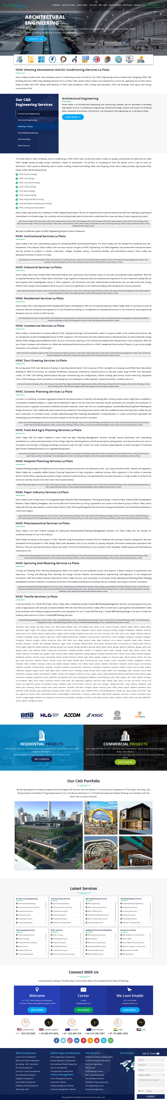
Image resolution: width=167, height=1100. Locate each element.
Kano (116, 654)
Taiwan (120, 687)
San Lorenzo (136, 681)
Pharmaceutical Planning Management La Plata (40, 558)
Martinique (49, 667)
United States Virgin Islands (101, 694)
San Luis (145, 681)
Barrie (24, 633)
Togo (149, 691)
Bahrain (77, 630)
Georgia (70, 647)
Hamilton (80, 650)
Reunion (57, 681)
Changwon (147, 637)
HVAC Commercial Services (40, 326)
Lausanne (38, 660)
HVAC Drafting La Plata (99, 221)
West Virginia (97, 697)
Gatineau (45, 647)
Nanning (92, 670)
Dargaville (127, 640)
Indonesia (25, 654)
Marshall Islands (38, 667)
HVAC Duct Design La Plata (68, 384)
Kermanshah (50, 657)
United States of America (80, 694)
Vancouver (125, 694)
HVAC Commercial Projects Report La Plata (106, 355)
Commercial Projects (128, 911)
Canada (36, 637)
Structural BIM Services (95, 950)
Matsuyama (96, 667)
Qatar (113, 677)
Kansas (121, 654)
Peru (75, 677)
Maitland (33, 664)
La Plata (107, 660)
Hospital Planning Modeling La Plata (86, 487)
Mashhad (65, 667)
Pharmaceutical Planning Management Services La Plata (37, 556)
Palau (105, 674)
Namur (70, 670)
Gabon (24, 647)
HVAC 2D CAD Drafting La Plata (138, 221)
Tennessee (76, 691)
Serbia (55, 687)
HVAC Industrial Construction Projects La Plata (32, 291)
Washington (70, 697)
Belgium (60, 633)
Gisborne (123, 647)
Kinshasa (115, 657)
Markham (19, 667)
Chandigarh (121, 637)
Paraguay (29, 677)
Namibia (64, 670)
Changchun (130, 637)
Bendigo (72, 633)
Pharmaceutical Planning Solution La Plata (128, 558)
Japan (65, 654)
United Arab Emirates (49, 694)
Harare (105, 650)
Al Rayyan (115, 627)
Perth (71, 677)
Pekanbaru (53, 677)
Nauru (130, 670)
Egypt (63, 644)
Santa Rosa (97, 684)
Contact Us (35, 38)
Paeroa (100, 674)
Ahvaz (91, 627)
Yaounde (138, 697)
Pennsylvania (63, 677)
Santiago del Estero (117, 684)
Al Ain (102, 627)
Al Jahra (108, 627)
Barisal (18, 633)
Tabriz (109, 687)
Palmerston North (132, 674)
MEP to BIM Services (94, 911)
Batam (34, 633)
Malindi (85, 664)
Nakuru (58, 670)
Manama (104, 664)
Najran (52, 670)
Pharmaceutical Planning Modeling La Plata (99, 558)
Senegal (44, 687)
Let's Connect (154, 5)
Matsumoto (86, 667)
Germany (92, 647)
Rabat (134, 677)
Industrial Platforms (24, 950)
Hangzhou (98, 650)
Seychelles (71, 687)
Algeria (27, 630)
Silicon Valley (96, 1097)
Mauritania (106, 667)
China (75, 640)
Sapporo (134, 684)
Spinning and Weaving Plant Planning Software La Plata (106, 589)
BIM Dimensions (127, 954)
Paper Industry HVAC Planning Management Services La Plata (38, 516)
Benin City (93, 633)
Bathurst (41, 633)
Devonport (27, 644)
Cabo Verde (115, 633)
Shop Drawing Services (25, 935)
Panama (143, 674)
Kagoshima (79, 654)
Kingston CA (106, 657)
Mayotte (122, 667)
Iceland (125, 650)
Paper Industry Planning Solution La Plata (134, 518)
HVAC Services (57, 935)
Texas (83, 691)
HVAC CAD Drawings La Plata (122, 384)
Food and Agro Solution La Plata (129, 456)
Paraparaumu (39, 677)
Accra (53, 627)
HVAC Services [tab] (24, 145)
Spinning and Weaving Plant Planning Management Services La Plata (40, 587)
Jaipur (53, 654)
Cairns (122, 633)
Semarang (30, 687)
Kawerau (147, 654)
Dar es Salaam (116, 640)
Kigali (86, 657)
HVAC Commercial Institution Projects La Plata (97, 260)
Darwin (134, 640)
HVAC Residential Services (40, 298)
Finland (134, 644)
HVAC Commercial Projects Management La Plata (122, 353)
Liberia (69, 660)
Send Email (130, 1010)
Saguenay (88, 681)
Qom (129, 677)
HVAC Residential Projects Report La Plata (105, 320)
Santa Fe (88, 684)
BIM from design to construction (132, 946)
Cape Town (51, 637)
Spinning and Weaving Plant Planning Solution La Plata (89, 591)
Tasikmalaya (46, 691)
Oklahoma (80, 674)
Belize (66, 633)
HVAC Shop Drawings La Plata (116, 224)
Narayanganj (122, 670)
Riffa (72, 681)
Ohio (66, 674)
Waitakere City (40, 697)
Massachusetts (75, 667)
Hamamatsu (62, 650)
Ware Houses (22, 946)
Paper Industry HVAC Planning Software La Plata (73, 518)
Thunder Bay (120, 691)
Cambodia (19, 637)
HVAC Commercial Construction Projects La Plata (33, 353)
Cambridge (28, 637)
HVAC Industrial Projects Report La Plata (105, 293)
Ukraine (32, 694)
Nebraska (136, 670)
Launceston (29, 660)
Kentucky (36, 657)
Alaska (130, 627)
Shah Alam (80, 687)
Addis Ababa (60, 627)
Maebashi (19, 664)
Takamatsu (142, 687)
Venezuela (141, 694)
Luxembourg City (91, 660)
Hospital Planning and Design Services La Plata (87, 485)
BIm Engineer (91, 939)
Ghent (110, 647)
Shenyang (102, 687)
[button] (12, 28)
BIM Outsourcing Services (96, 943)
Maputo (137, 664)
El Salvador (76, 644)
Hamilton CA (88, 650)
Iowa (41, 654)
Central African (106, 637)
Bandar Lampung (103, 630)
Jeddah (71, 654)
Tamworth (19, 691)
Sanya (127, 684)
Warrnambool (60, 697)
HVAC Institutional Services (41, 236)
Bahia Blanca (68, 630)
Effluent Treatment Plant (61, 923)
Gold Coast (147, 647)
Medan (141, 667)
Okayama (72, 674)
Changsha (138, 637)
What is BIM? (126, 939)
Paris (46, 677)
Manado (97, 664)
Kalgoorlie (93, 654)
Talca (149, 687)
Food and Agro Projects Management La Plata (57, 456)
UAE (17, 694)
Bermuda (106, 633)
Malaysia (66, 664)
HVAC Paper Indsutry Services (42, 492)
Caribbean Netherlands (69, 637)
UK (27, 694)
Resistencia (49, 681)
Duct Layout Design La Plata (109, 386)
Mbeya (129, 667)
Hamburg (72, 650)
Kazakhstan (20, 657)
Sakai (104, 681)
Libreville (76, 660)
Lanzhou (140, 657)
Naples (109, 670)
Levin (64, 660)
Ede (41, 644)
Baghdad (51, 630)
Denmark (19, 644)
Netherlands (20, 674)
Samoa (120, 681)
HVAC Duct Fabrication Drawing (63, 954)
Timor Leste (142, 691)
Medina (148, 667)
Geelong (53, 647)
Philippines (92, 677)
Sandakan (62, 684)
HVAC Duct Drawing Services (41, 360)
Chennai (44, 640)
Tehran (61, 691)
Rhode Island (65, 681)
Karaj (127, 654)
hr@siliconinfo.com (83, 1003)
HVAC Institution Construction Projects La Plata (34, 260)
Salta (115, 681)
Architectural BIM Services (96, 946)
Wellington (80, 697)
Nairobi (41, 670)
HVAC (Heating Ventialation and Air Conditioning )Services (62, 70)
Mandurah (123, 664)
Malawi (59, 664)
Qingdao (123, 677)
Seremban (62, 687)
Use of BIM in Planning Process (132, 943)
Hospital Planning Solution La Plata (109, 487)
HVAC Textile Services (37, 596)
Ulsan (38, 694)
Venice (148, 694)
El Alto (68, 644)
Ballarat (93, 630)
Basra (29, 633)
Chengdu (36, 640)
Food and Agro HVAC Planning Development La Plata (88, 454)
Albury (148, 627)
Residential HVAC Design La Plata (83, 226)
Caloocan (147, 633)
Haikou (25, 650)
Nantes (98, 670)
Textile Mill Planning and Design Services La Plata (93, 620)
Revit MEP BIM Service (94, 923)
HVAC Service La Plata (26, 221)
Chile (64, 640)
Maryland (57, 667)
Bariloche (147, 630)
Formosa (147, 644)
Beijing (47, 633)
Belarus (53, 633)
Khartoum (73, 657)
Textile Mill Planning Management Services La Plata (35, 620)
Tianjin (128, 691)
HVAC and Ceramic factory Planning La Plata (134, 423)
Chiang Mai (52, 640)
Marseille (27, 667)
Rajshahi (140, 677)
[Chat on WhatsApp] (110, 1040)
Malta (91, 664)
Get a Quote (42, 759)
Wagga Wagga (28, 697)
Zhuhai (39, 701)
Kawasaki (139, 654)
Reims (36, 681)
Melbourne (20, 670)
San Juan (127, 681)
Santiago (105, 684)
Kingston (98, 657)
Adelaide (69, 627)
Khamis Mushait (62, 657)
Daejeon (87, 640)
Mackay (130, 660)
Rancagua (147, 677)
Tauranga (55, 691)
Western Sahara (108, 697)
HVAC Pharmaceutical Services (43, 523)
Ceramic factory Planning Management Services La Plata (36, 423)
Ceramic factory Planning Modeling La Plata (99, 425)
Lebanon (46, 660)
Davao (140, 640)
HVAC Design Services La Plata (62, 221)
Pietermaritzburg (104, 677)
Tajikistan (133, 687)
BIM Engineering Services (96, 935)
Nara (115, 670)
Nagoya (35, 670)
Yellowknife (146, 697)
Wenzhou (88, 697)
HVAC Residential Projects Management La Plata (121, 318)
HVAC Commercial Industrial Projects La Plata (93, 291)
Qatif (117, 677)
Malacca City (50, 664)
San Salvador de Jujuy (49, 684)
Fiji (130, 644)
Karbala (132, 654)
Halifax (43, 650)
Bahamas (58, 630)
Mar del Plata (146, 664)
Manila (130, 664)
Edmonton (56, 644)
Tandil (26, 691)
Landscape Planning (24, 923)
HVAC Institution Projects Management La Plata (128, 260)
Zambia (24, 701)
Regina (30, 681)
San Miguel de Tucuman (31, 684)
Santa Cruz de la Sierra (75, 684)
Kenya (42, 657)
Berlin (100, 633)
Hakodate (36, 650)
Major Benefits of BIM (129, 950)
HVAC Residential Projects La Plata (93, 318)
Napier (104, 670)
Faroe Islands (99, 644)
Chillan (69, 640)
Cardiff (58, 637)
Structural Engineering (60, 903)
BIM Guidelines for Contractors (132, 935)
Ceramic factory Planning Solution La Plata (129, 425)
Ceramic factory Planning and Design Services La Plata (101, 423)
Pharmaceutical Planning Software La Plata (70, 558)
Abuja (47, 627)
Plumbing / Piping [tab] (25, 126)
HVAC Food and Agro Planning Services (48, 430)
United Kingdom (64, 694)
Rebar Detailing (22, 939)
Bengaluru (80, 633)
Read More (73, 117)
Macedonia (122, 660)
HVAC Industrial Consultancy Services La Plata (63, 291)
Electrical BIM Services (94, 954)
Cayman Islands (94, 637)
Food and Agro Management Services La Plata (34, 454)
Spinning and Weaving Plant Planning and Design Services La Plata (120, 587)
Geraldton (84, 647)
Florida (140, 644)
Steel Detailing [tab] (24, 139)
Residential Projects (24, 919)
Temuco (68, 691)
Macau (113, 660)
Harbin (111, 650)
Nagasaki (28, 670)
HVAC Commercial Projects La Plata (93, 353)
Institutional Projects (24, 911)
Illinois (137, 650)
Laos (145, 657)
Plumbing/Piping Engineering (131, 903)
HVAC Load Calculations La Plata (68, 224)
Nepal (149, 670)
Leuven (59, 660)
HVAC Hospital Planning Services (44, 461)
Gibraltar (116, 647)
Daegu (80, 640)
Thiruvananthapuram (107, 691)
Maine (26, 664)
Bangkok (121, 630)
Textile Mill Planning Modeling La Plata (91, 622)
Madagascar (138, 660)
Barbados (139, 630)
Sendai (37, 687)
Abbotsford (20, 627)
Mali (79, 664)
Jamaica (59, 654)
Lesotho (53, 660)
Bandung (114, 630)
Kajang (86, 654)
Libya (82, 660)
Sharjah (95, 687)
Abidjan (33, 627)
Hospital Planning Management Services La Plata (33, 485)
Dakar (94, 640)
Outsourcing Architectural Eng (27, 907)
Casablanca (83, 637)
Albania (136, 627)
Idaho (131, 650)
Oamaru (61, 674)
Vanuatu (133, 694)
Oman (87, 674)
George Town (62, 647)
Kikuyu (91, 657)
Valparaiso (116, 694)
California (139, 633)
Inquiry (137, 5)
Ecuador (35, 644)
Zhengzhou (32, 701)
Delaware (147, 640)
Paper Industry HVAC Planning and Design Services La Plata (104, 516)
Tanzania (32, 691)
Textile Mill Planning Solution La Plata (117, 622)
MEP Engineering (93, 903)
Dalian (99, 640)
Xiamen (125, 697)
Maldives (73, 664)
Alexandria (20, 630)
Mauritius (114, 667)
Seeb (23, 687)
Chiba (59, 640)
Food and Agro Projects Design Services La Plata (122, 454)
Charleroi (28, 640)
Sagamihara (79, 681)
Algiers (33, 630)
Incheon (143, 650)
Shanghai (88, 687)
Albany (142, 627)
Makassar (41, 664)
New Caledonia (45, 674)
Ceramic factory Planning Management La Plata (39, 425)
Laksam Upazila (130, 657)
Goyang (18, 650)
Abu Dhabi (40, 627)
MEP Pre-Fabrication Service (97, 919)
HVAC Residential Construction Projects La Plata (34, 318)
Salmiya (109, 681)
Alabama (123, 627)
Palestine (121, 674)
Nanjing (85, 670)
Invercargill (34, 654)
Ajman (96, 627)
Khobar (80, 657)
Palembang (112, 674)
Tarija (39, 691)
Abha (27, 627)
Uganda (22, 694)
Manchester (113, 664)
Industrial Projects (23, 915)
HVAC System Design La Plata (117, 221)
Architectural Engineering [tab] (29, 113)
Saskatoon (142, 684)
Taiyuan (126, 687)
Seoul (50, 687)
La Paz (100, 660)
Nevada (36, 674)
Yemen (18, 701)
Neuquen (29, 674)
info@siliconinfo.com (130, 1003)
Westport (118, 697)
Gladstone (131, 647)
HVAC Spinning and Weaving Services (47, 563)
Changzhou (20, 640)
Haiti (30, 650)
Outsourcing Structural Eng (61, 907)
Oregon (93, 674)
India (149, 650)
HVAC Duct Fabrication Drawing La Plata (30, 384)
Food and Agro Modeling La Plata (107, 456)
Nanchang (78, 670)
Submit (150, 1096)
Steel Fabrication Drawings (26, 943)
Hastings (118, 650)
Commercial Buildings (24, 954)
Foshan (18, 647)
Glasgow (139, 647)
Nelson (143, 670)
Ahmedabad (83, 627)
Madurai (148, 660)
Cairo (127, 633)
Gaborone (31, 647)
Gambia (39, 647)
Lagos (121, 657)
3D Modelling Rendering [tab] (28, 133)
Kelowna (28, 657)
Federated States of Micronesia (116, 644)
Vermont (19, 697)
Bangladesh (130, 630)
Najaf (47, 670)
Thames (96, 691)
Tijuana (134, 691)
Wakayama (50, 697)
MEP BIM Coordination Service (97, 915)
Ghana (98, 647)
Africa (76, 627)
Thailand (89, 691)
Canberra (42, 637)
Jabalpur (47, 654)
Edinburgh (47, 644)
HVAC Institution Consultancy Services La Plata (66, 260)
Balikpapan (85, 630)
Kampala (101, 654)
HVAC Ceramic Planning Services (44, 391)
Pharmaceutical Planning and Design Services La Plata (101, 556)
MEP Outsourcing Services (96, 907)
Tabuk (114, 687)
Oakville (54, 674)
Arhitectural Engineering (25, 903)
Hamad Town (52, 650)
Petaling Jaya (83, 677)
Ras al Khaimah (21, 681)
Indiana (18, 654)
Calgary (132, 633)
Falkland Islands (87, 644)
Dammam (106, 640)
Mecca (135, 667)
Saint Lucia (97, 681)
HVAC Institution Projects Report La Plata (108, 262)
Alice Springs (41, 630)
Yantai (131, 697)
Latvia (22, 660)
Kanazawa (109, 654)
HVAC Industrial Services (39, 267)
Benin (87, 633)
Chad (114, 637)
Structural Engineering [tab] (27, 120)
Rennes (41, 681)
